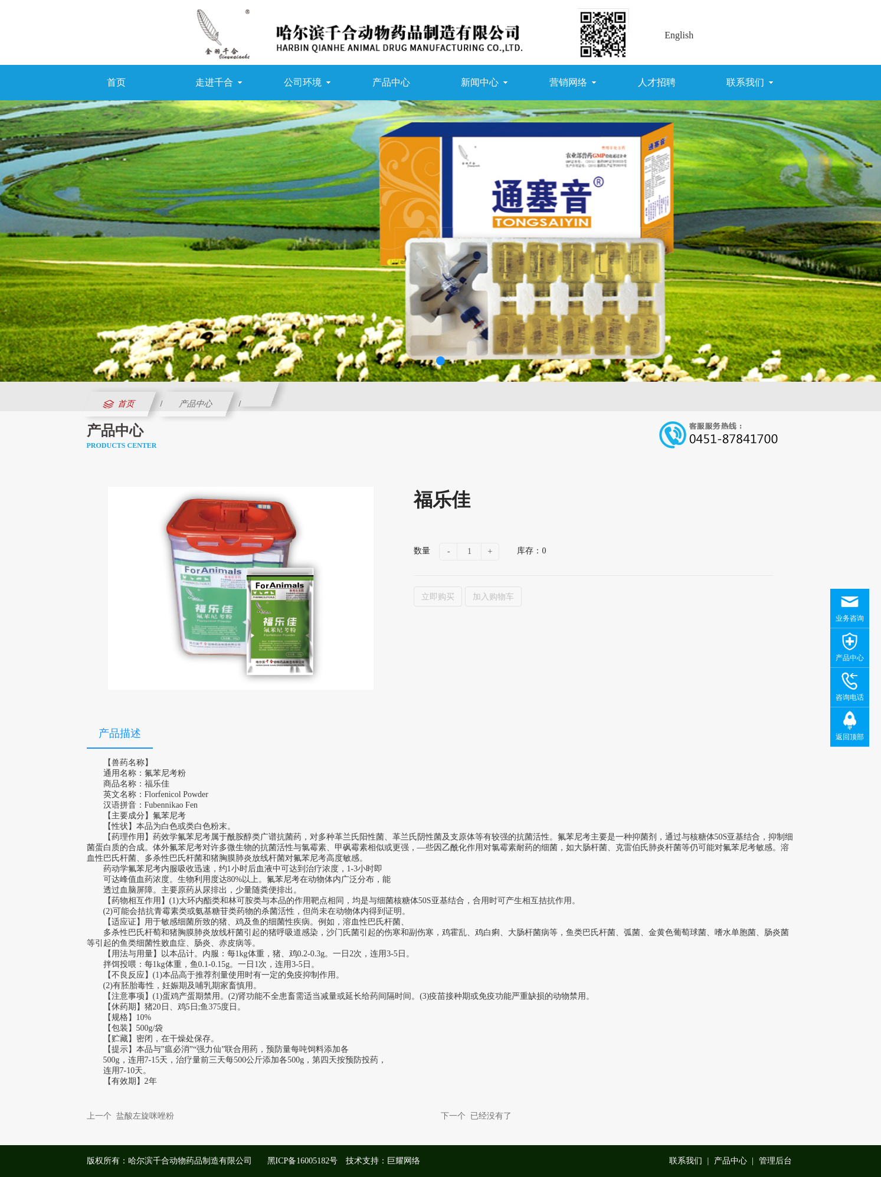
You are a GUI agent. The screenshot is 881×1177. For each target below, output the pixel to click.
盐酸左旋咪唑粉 (145, 1116)
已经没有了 (491, 1116)
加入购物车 (493, 596)
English (678, 35)
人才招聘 (657, 82)
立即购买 (437, 596)
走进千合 (218, 82)
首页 (116, 82)
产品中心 (391, 82)
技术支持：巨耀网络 (383, 1160)
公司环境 (307, 82)
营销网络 (572, 82)
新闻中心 (484, 82)
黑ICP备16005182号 (302, 1160)
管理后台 (775, 1160)
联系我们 (749, 82)
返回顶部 (850, 737)
